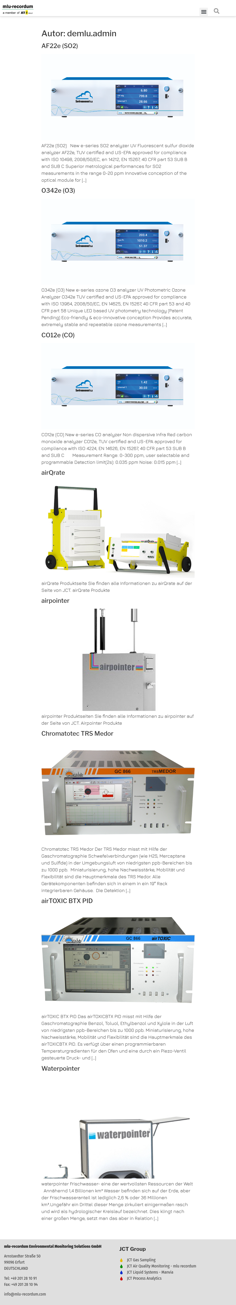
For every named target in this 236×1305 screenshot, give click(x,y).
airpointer (55, 600)
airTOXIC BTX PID (67, 901)
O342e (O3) (58, 190)
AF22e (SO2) (59, 46)
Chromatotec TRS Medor (77, 733)
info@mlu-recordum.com (25, 1294)
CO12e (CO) (58, 335)
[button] (203, 12)
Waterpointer (60, 1068)
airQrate (53, 472)
